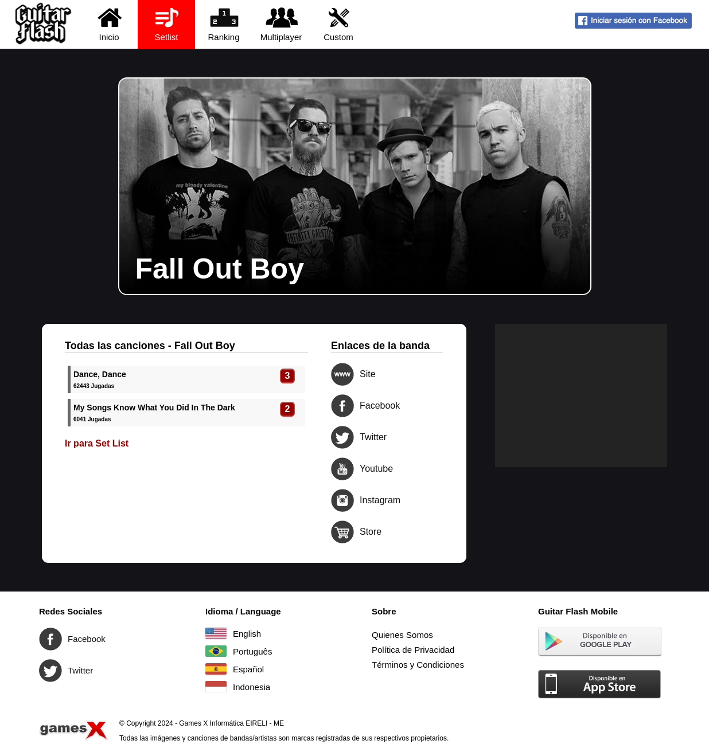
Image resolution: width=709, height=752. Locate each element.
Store (342, 531)
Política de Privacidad (413, 650)
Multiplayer (281, 24)
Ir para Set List (96, 443)
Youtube (342, 468)
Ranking (224, 24)
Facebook (342, 405)
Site (342, 374)
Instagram (342, 500)
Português (216, 651)
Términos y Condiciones (418, 664)
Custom (339, 24)
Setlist (167, 24)
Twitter (342, 437)
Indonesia (216, 686)
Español (216, 669)
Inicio (109, 24)
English (216, 633)
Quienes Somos (402, 635)
